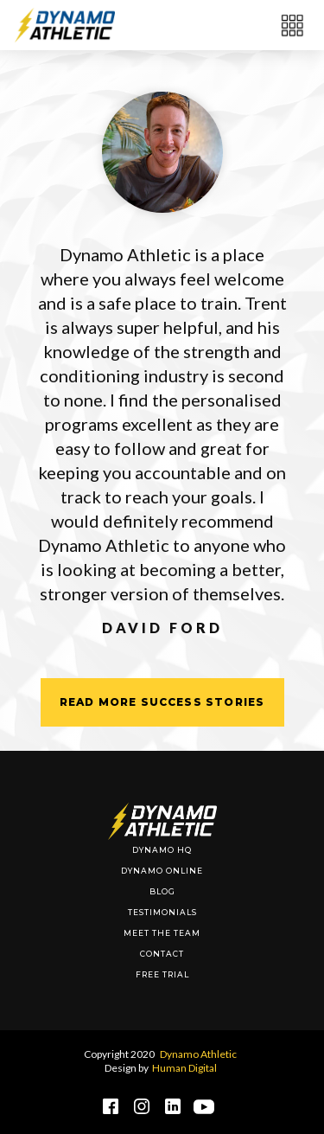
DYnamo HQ (162, 850)
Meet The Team (162, 933)
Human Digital (184, 1067)
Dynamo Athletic (198, 1054)
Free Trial (162, 974)
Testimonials (162, 912)
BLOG (162, 891)
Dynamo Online (162, 870)
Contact (162, 953)
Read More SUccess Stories (162, 701)
